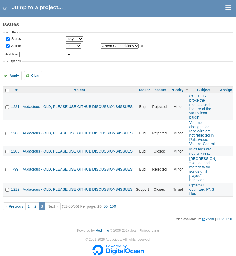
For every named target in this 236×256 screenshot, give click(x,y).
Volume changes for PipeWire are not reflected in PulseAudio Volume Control (202, 133)
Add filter (11, 54)
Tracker (143, 90)
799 (15, 169)
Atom (210, 219)
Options (15, 61)
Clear (35, 75)
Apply (14, 75)
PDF (229, 219)
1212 (15, 189)
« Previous (14, 206)
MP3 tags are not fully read (200, 151)
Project (78, 90)
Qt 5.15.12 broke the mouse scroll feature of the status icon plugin (200, 106)
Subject (204, 90)
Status (15, 39)
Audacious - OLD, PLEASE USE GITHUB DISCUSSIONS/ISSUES (78, 107)
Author (15, 46)
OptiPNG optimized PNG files (201, 189)
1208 (15, 133)
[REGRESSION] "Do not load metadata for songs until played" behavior (202, 169)
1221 (15, 107)
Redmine (102, 230)
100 (113, 206)
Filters (13, 32)
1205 (15, 151)
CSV (220, 219)
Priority (176, 90)
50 (105, 206)
